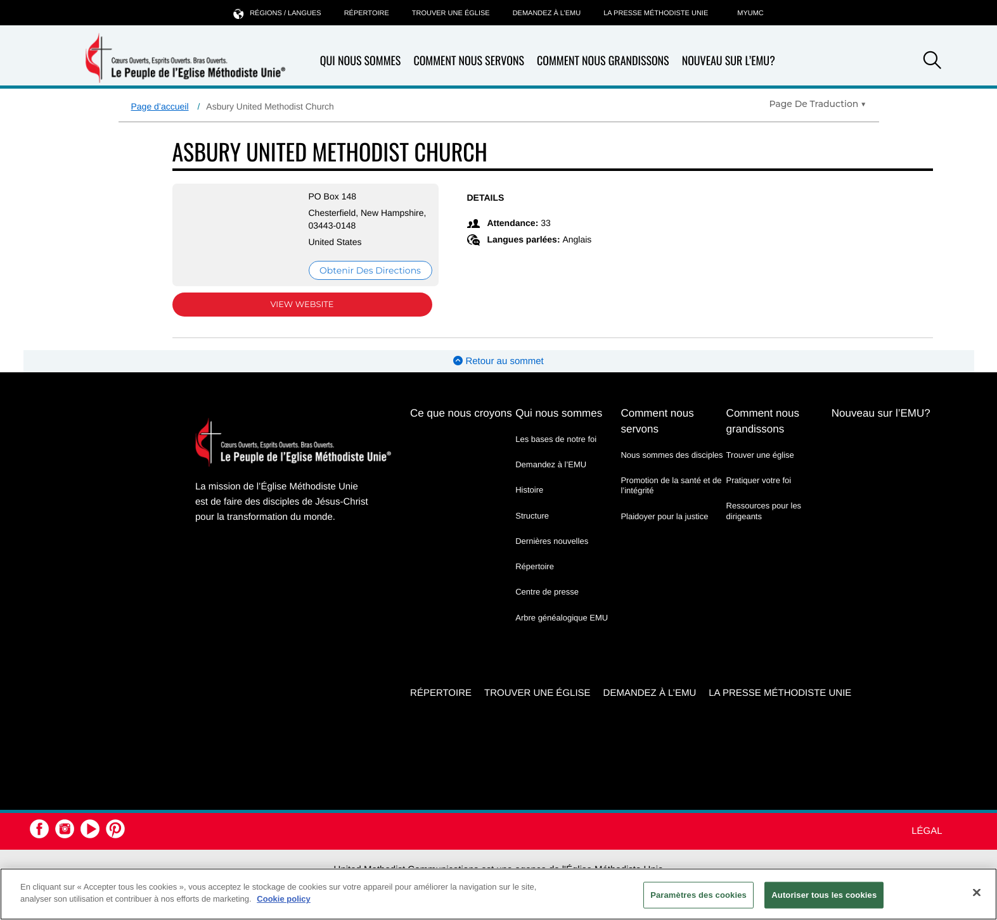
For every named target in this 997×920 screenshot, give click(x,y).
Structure (532, 515)
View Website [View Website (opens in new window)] (301, 304)
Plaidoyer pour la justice (664, 516)
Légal (926, 831)
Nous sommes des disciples (672, 455)
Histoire (529, 490)
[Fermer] (977, 892)
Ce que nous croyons (461, 413)
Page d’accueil (160, 106)
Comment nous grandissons (603, 61)
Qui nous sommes (361, 61)
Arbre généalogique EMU (561, 617)
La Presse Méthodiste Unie (655, 13)
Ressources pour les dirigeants (764, 510)
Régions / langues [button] (277, 13)
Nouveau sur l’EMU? (728, 61)
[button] (932, 62)
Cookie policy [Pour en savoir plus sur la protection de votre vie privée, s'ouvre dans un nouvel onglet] (284, 899)
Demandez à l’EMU (547, 13)
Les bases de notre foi (555, 439)
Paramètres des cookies (698, 895)
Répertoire (366, 13)
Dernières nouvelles (551, 541)
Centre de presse (547, 591)
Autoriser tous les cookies (824, 895)
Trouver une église (451, 13)
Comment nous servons (469, 61)
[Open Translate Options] (817, 104)
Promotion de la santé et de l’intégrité (671, 485)
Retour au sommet (498, 361)
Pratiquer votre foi (759, 480)
